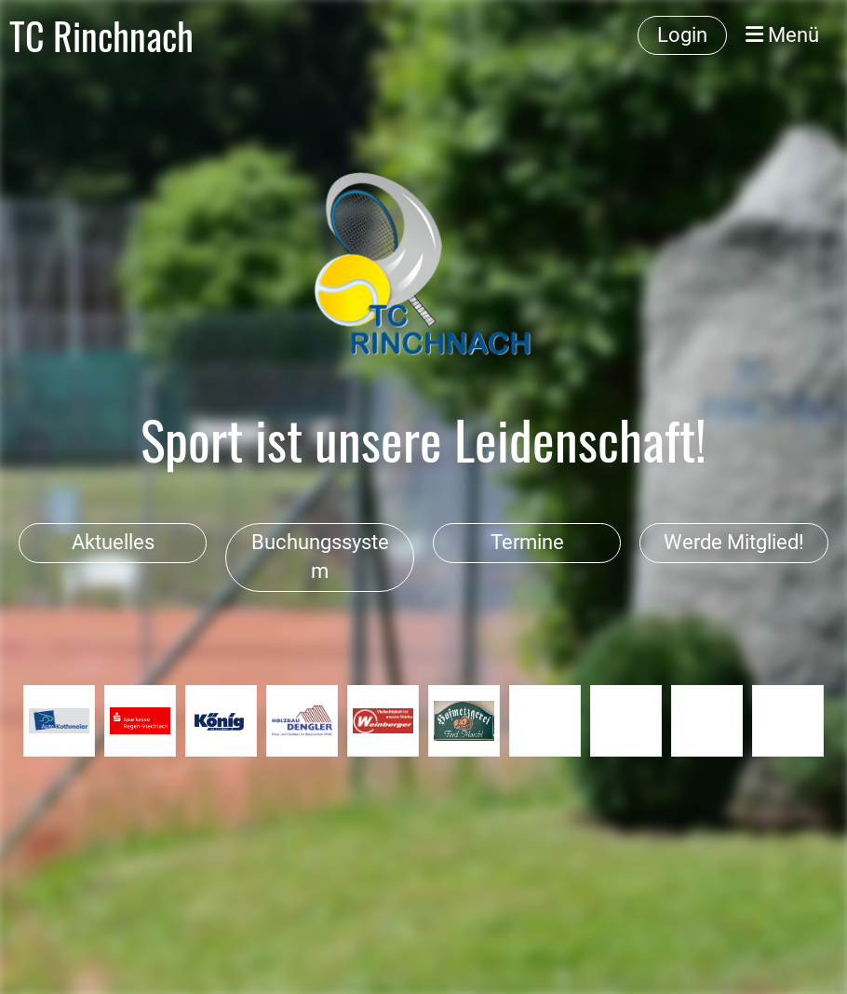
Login (682, 35)
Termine (527, 542)
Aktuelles (113, 542)
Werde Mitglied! (734, 542)
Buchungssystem (320, 557)
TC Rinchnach (101, 35)
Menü (782, 35)
